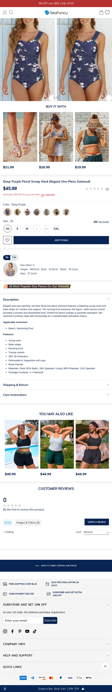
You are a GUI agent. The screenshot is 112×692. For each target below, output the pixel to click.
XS (8, 228)
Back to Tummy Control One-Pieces (56, 566)
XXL (56, 228)
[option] (19, 141)
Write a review (97, 522)
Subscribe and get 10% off (56, 604)
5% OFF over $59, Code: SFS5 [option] (56, 3)
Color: (14, 204)
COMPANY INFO (56, 644)
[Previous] (4, 141)
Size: (56, 221)
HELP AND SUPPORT (56, 655)
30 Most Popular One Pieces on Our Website (39, 286)
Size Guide (103, 221)
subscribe (48, 195)
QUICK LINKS (56, 667)
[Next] (105, 141)
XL (46, 228)
